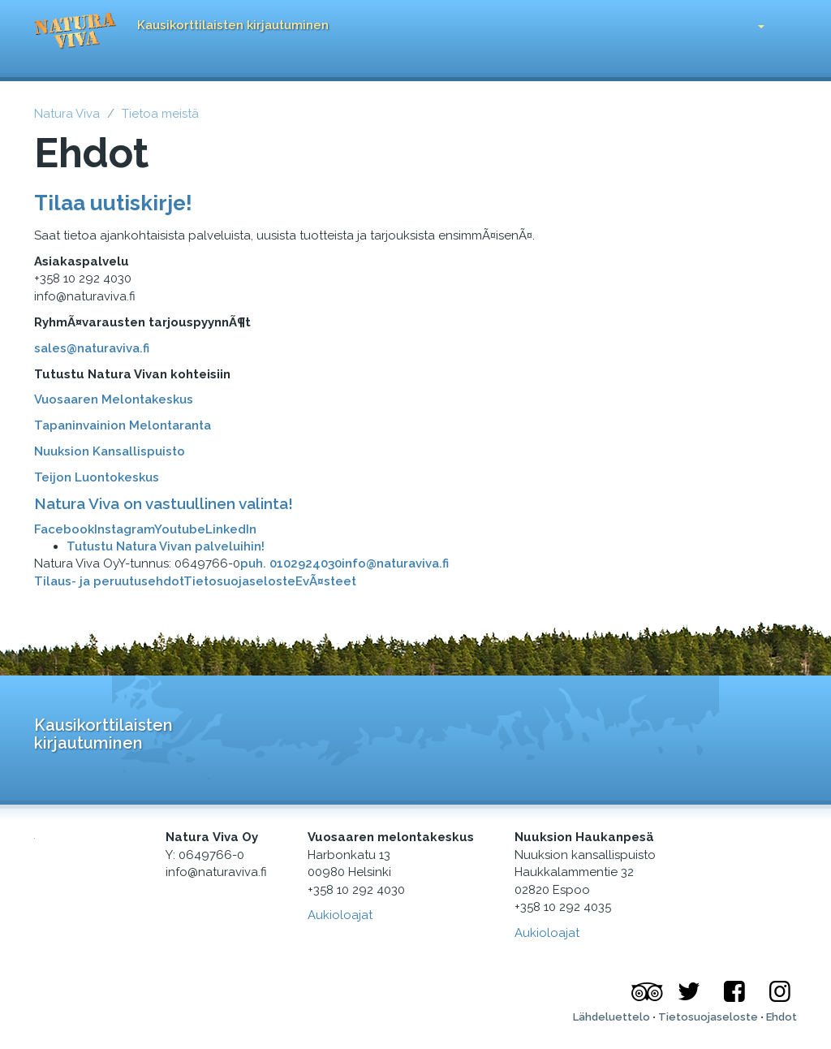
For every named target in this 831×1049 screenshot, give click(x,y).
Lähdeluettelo (611, 1017)
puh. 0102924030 (291, 563)
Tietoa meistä (160, 113)
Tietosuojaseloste (239, 581)
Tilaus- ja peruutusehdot (108, 581)
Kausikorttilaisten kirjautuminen (233, 25)
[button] (749, 22)
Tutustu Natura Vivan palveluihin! (166, 546)
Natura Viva (67, 113)
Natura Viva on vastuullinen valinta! (163, 503)
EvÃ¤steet (325, 581)
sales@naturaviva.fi (91, 348)
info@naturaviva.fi (395, 563)
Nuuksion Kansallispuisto (109, 451)
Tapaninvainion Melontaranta (122, 425)
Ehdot (781, 1017)
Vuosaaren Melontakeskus (113, 399)
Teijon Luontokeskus (96, 477)
